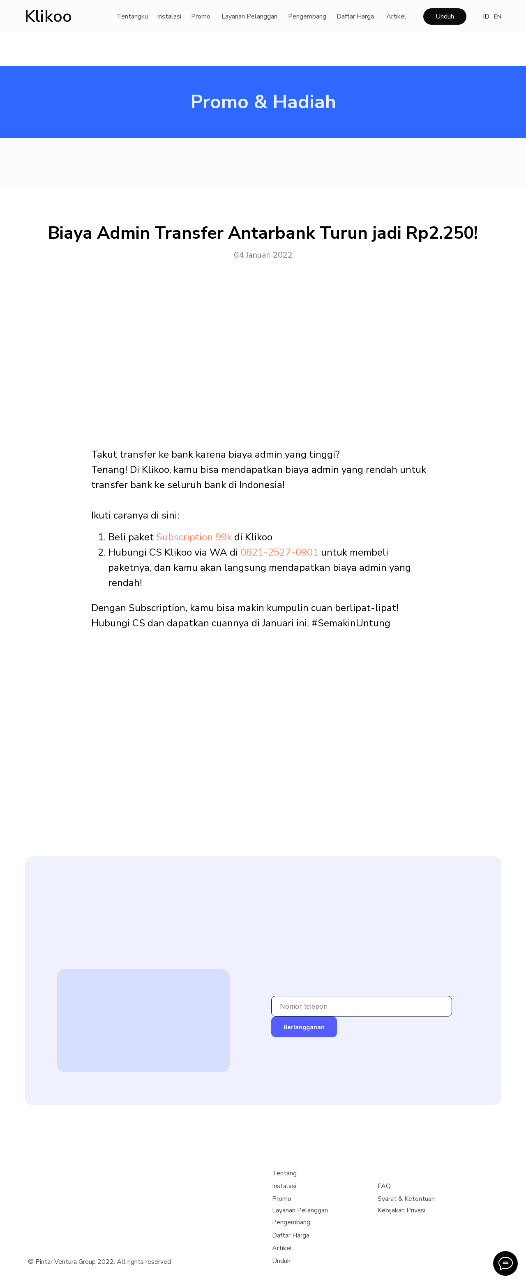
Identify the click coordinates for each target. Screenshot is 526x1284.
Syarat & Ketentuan (406, 1198)
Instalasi (169, 16)
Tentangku (132, 16)
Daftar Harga (355, 16)
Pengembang (307, 16)
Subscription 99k (194, 537)
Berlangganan (304, 1026)
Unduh (445, 16)
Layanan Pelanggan (249, 16)
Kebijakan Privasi (401, 1210)
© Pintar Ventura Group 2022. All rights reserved (99, 1261)
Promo (200, 16)
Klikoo (48, 16)
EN (497, 17)
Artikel (396, 16)
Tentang (284, 1173)
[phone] (361, 1006)
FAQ (384, 1186)
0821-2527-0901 (279, 552)
